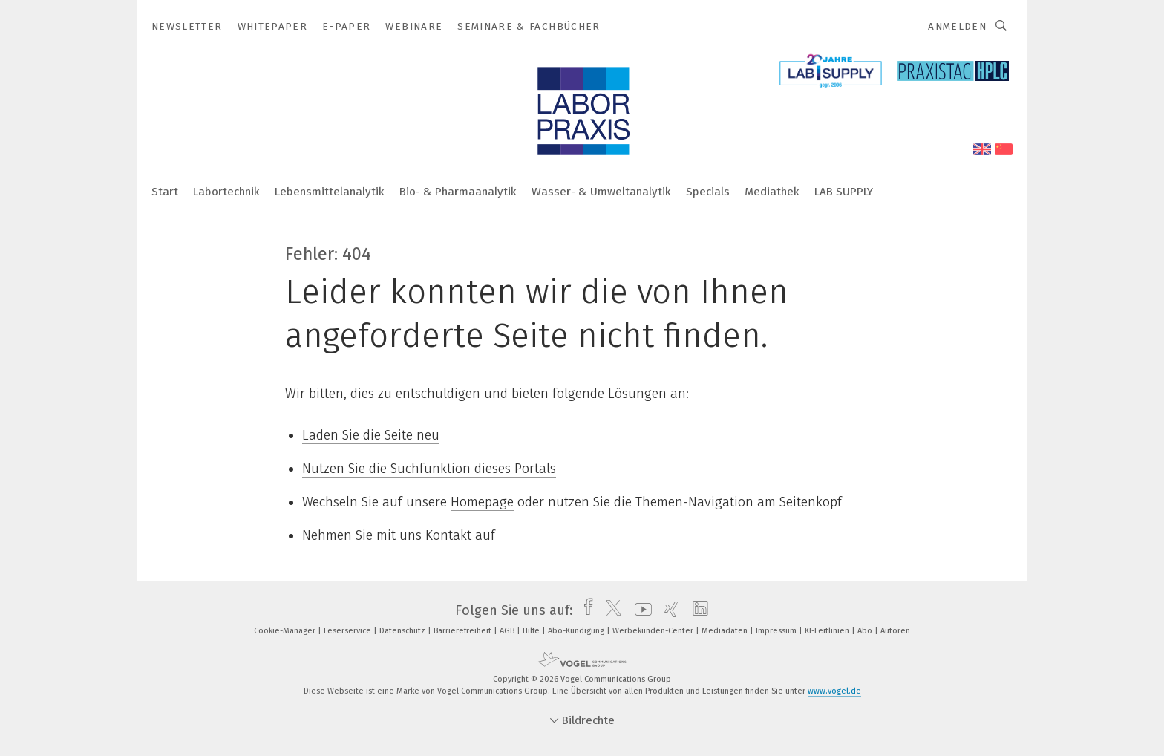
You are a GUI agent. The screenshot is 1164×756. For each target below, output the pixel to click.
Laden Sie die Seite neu (370, 435)
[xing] (667, 610)
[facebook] (584, 610)
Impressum (777, 631)
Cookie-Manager (286, 631)
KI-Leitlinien (828, 631)
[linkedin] (697, 610)
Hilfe (532, 631)
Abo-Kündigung (577, 631)
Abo (865, 631)
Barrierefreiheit (464, 631)
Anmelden (957, 26)
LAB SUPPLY (843, 191)
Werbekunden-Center (654, 631)
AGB (508, 631)
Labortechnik (226, 191)
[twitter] (610, 610)
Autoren (895, 631)
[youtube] (639, 610)
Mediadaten (726, 631)
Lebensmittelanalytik (330, 191)
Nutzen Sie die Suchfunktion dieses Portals (429, 468)
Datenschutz (403, 631)
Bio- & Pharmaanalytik (458, 191)
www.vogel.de (834, 691)
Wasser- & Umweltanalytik (601, 191)
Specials (708, 191)
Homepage (482, 502)
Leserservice (348, 631)
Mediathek (772, 191)
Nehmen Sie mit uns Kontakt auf (398, 535)
